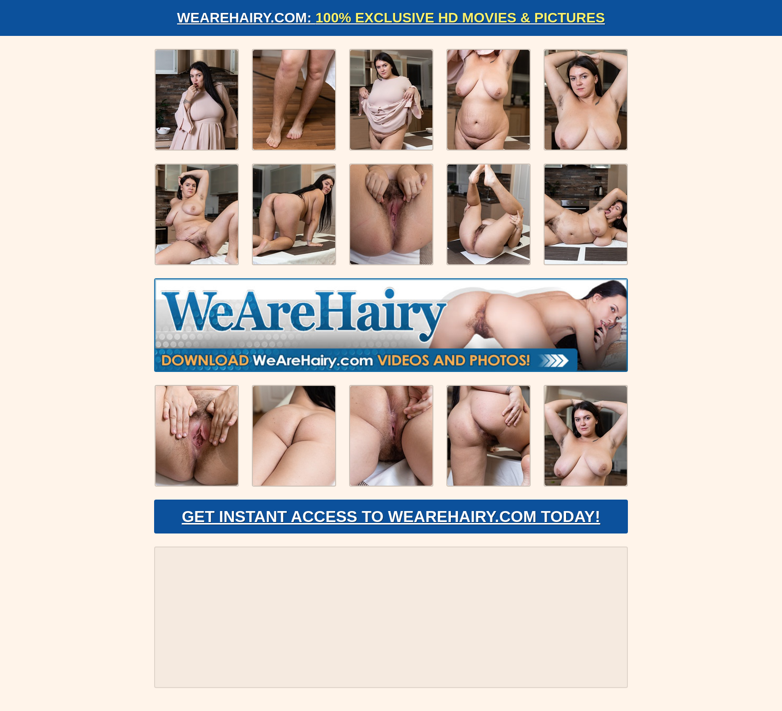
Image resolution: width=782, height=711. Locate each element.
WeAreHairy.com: (391, 17)
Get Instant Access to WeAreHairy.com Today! (391, 517)
